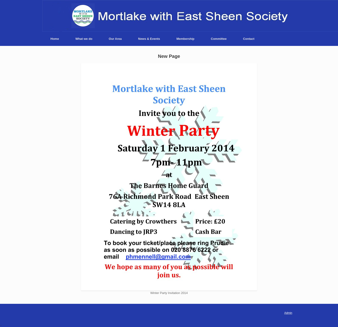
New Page (169, 56)
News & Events (149, 39)
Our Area (115, 39)
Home (54, 39)
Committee (219, 39)
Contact (248, 39)
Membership (186, 39)
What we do (83, 39)
